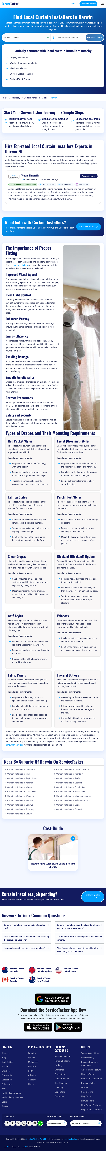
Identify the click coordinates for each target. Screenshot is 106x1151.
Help (4, 1088)
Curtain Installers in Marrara (20, 787)
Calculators (7, 1084)
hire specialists (21, 265)
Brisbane (32, 1066)
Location (32, 1053)
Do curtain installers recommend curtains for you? (24, 927)
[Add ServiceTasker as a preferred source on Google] (53, 999)
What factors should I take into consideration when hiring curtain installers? (77, 950)
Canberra (32, 1080)
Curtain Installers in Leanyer (69, 783)
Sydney (31, 1057)
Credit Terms (87, 1092)
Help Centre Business (91, 1105)
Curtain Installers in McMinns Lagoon (73, 796)
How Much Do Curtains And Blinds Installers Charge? (53, 865)
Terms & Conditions (90, 1053)
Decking (58, 1065)
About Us (6, 1053)
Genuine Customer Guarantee (89, 1064)
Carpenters (60, 1074)
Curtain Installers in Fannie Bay (70, 787)
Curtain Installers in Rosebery (20, 809)
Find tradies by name (11, 1093)
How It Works (87, 1074)
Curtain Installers (32, 98)
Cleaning (59, 1087)
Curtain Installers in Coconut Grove (72, 769)
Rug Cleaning (61, 1083)
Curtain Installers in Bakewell (20, 805)
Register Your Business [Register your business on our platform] (86, 1123)
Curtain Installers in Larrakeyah (21, 791)
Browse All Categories (91, 1078)
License (84, 1087)
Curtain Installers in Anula (68, 778)
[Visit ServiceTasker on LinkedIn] (29, 1123)
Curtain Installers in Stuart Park (70, 791)
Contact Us (7, 1075)
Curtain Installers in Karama (20, 783)
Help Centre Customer (91, 1109)
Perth (30, 1071)
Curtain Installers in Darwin (19, 814)
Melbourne (33, 1062)
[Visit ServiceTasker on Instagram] (23, 1123)
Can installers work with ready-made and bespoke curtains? (79, 938)
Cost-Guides (7, 1062)
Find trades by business (12, 1097)
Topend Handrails (30, 175)
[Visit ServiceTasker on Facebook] (7, 1123)
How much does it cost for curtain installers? (24, 948)
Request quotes (88, 176)
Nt (45, 98)
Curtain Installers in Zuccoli (69, 809)
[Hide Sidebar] (102, 3)
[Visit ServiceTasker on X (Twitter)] (18, 1123)
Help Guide (86, 1096)
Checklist (6, 1071)
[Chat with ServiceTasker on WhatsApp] (40, 1123)
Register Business (88, 4)
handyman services (14, 745)
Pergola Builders (62, 1061)
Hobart (31, 1084)
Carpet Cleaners (62, 1078)
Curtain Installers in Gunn (68, 805)
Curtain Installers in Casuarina (21, 769)
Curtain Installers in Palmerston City (73, 800)
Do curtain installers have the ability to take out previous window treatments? (78, 927)
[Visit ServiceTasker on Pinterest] (12, 1123)
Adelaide (32, 1075)
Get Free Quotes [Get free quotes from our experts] (56, 1123)
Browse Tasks (87, 1101)
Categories (7, 1080)
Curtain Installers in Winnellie (20, 796)
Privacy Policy (87, 1057)
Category (15, 98)
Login (72, 3)
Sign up (5, 1106)
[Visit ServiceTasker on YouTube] (35, 1123)
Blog (4, 1057)
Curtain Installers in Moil (18, 774)
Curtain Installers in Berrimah (20, 800)
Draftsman (59, 1070)
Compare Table (88, 1083)
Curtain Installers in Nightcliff (69, 774)
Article (5, 1066)
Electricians (60, 1096)
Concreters (60, 1092)
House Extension (62, 1056)
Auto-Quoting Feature (91, 1070)
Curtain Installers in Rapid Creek (22, 778)
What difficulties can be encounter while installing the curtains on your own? (26, 938)
